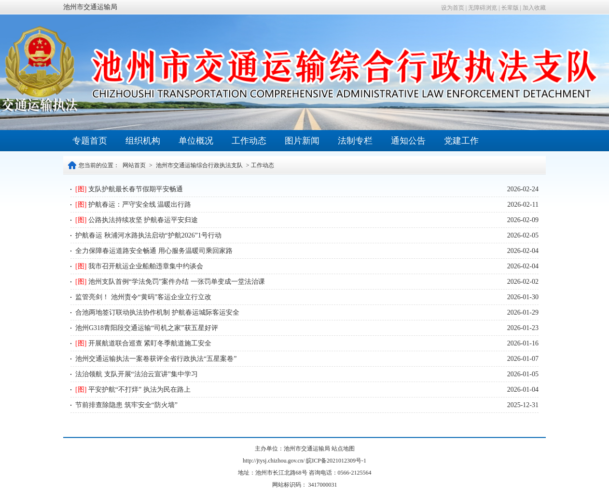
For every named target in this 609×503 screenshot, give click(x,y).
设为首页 (452, 7)
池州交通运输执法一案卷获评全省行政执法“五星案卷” (155, 358)
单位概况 (196, 141)
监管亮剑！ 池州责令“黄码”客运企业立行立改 (143, 297)
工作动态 (249, 141)
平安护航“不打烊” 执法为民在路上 (133, 389)
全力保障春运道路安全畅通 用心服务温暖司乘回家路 (154, 250)
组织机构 (142, 141)
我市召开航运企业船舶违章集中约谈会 (139, 266)
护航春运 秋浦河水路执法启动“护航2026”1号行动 (148, 235)
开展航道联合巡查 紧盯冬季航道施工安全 (143, 343)
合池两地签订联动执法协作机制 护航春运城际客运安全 (157, 312)
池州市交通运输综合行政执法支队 (199, 165)
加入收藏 (534, 7)
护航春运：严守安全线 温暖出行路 (133, 204)
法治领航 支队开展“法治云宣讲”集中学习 (136, 374)
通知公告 (408, 141)
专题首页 (89, 141)
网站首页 (134, 165)
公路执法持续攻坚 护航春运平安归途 (136, 220)
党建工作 (461, 141)
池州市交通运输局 (90, 7)
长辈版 (510, 7)
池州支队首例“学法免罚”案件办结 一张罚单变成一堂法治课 (170, 281)
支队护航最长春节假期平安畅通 (129, 189)
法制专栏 (355, 141)
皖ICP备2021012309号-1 (336, 460)
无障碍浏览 (482, 7)
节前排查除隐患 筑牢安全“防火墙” (126, 405)
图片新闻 (302, 141)
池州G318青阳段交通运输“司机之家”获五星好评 (146, 327)
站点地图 (343, 448)
